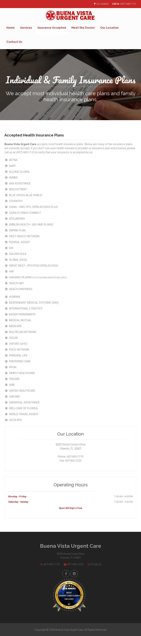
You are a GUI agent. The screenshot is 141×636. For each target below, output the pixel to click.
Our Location (101, 4)
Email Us (93, 564)
